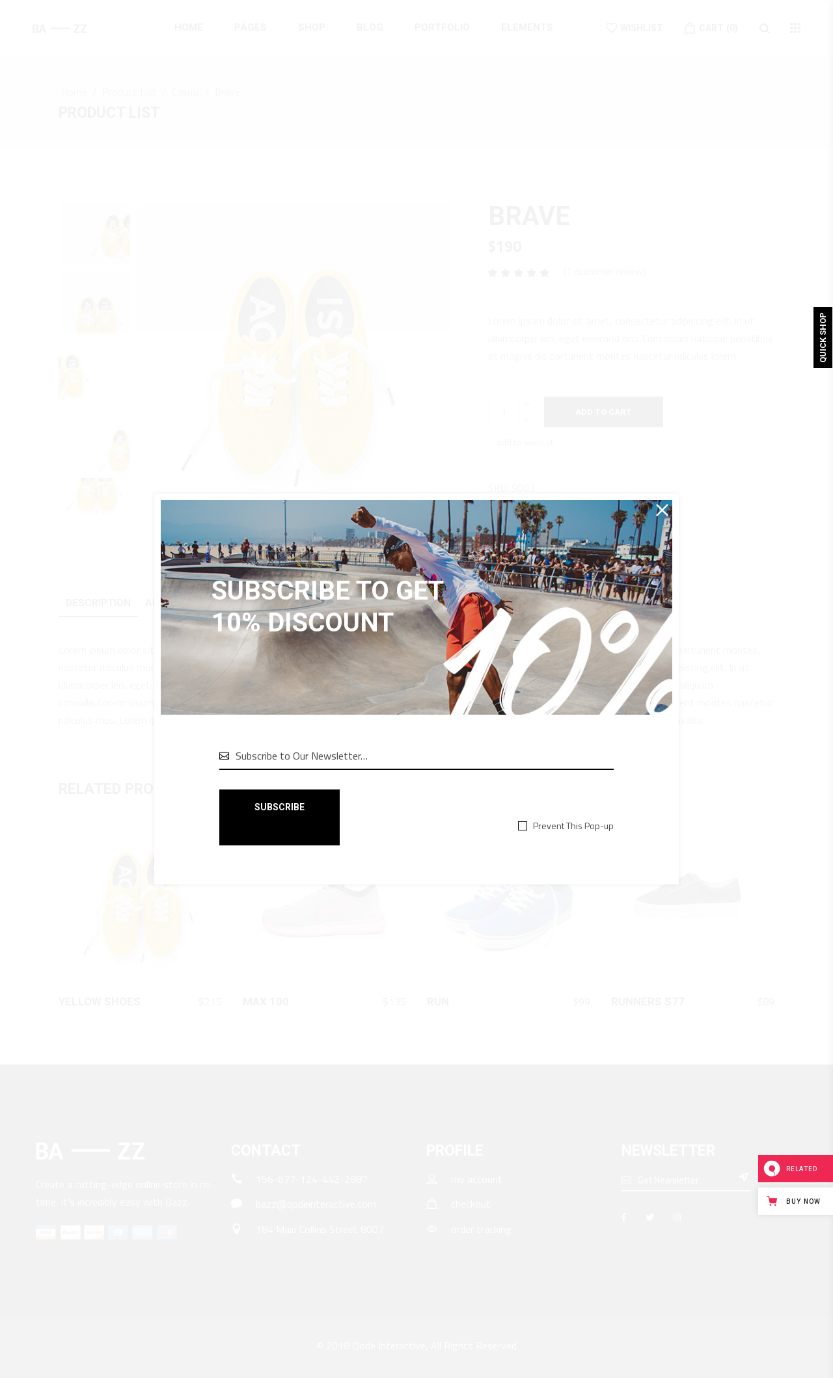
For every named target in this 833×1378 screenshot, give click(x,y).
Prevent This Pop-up (573, 825)
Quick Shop (823, 337)
